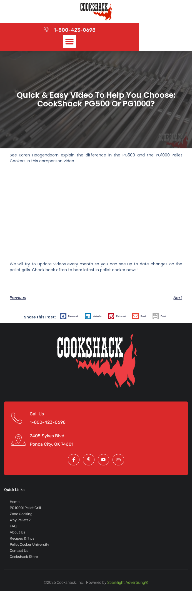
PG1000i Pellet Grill (25, 508)
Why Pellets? (20, 520)
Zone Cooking (21, 514)
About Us (17, 532)
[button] (69, 41)
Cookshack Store (24, 557)
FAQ (13, 526)
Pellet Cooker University (29, 544)
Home (14, 502)
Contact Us (19, 550)
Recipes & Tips (22, 538)
